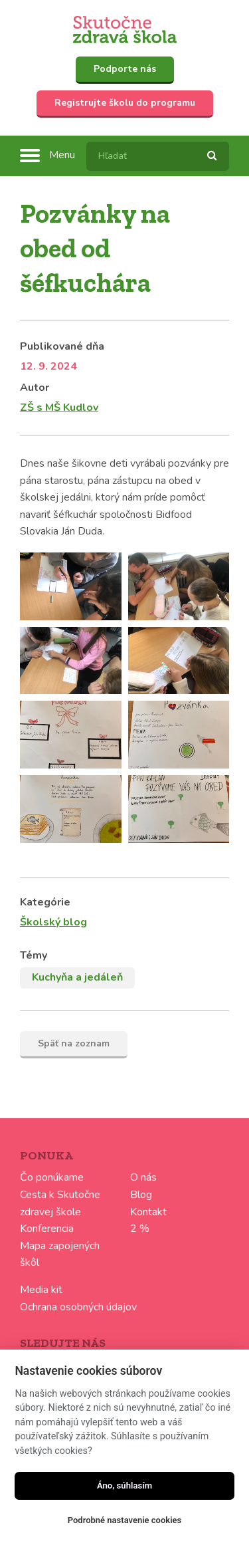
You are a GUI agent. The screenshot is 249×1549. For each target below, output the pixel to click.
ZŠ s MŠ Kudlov (59, 407)
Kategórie (45, 902)
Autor (34, 387)
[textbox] (157, 156)
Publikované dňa (62, 346)
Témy (33, 955)
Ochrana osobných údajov (78, 1307)
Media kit (41, 1289)
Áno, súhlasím (124, 1485)
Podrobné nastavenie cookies (124, 1520)
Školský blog (53, 922)
